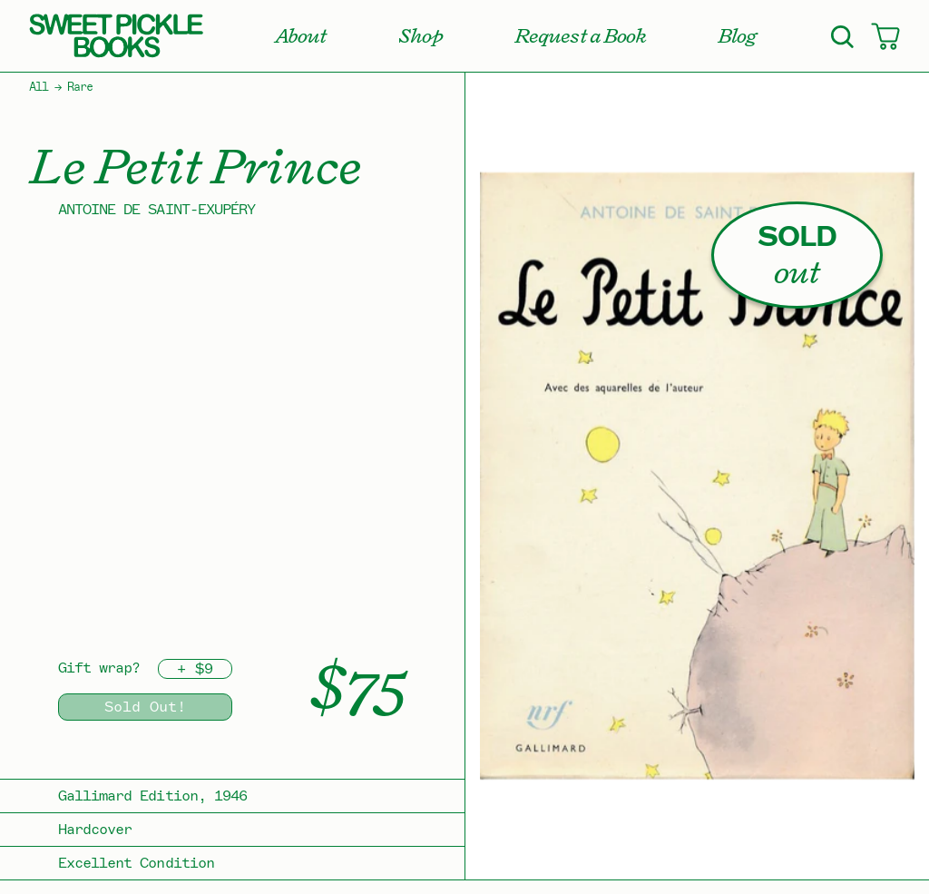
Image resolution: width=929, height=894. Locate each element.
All (38, 87)
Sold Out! (145, 707)
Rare (80, 87)
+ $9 (195, 669)
